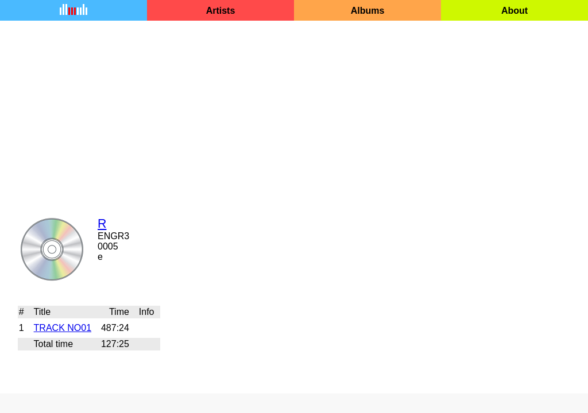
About (514, 10)
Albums (368, 10)
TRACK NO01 (62, 328)
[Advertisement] (294, 111)
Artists (220, 10)
